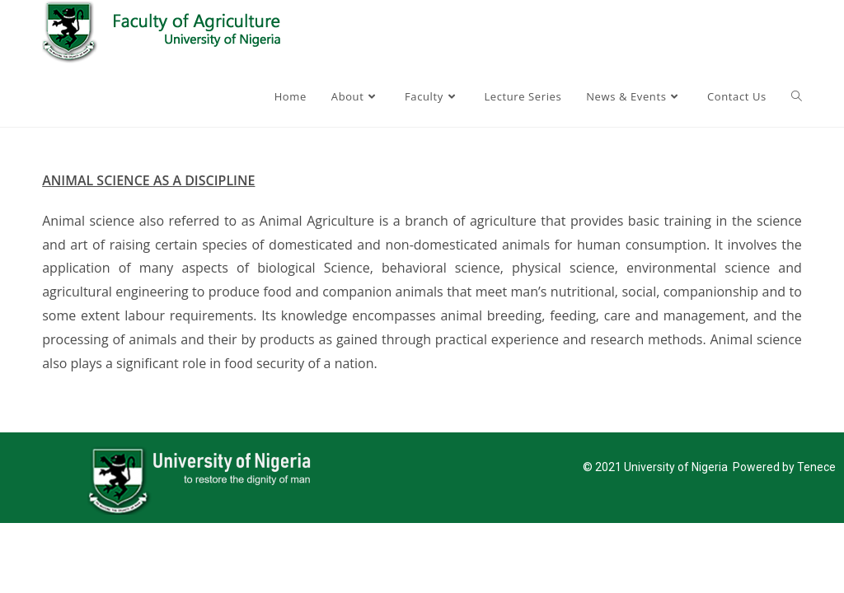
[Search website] (796, 96)
